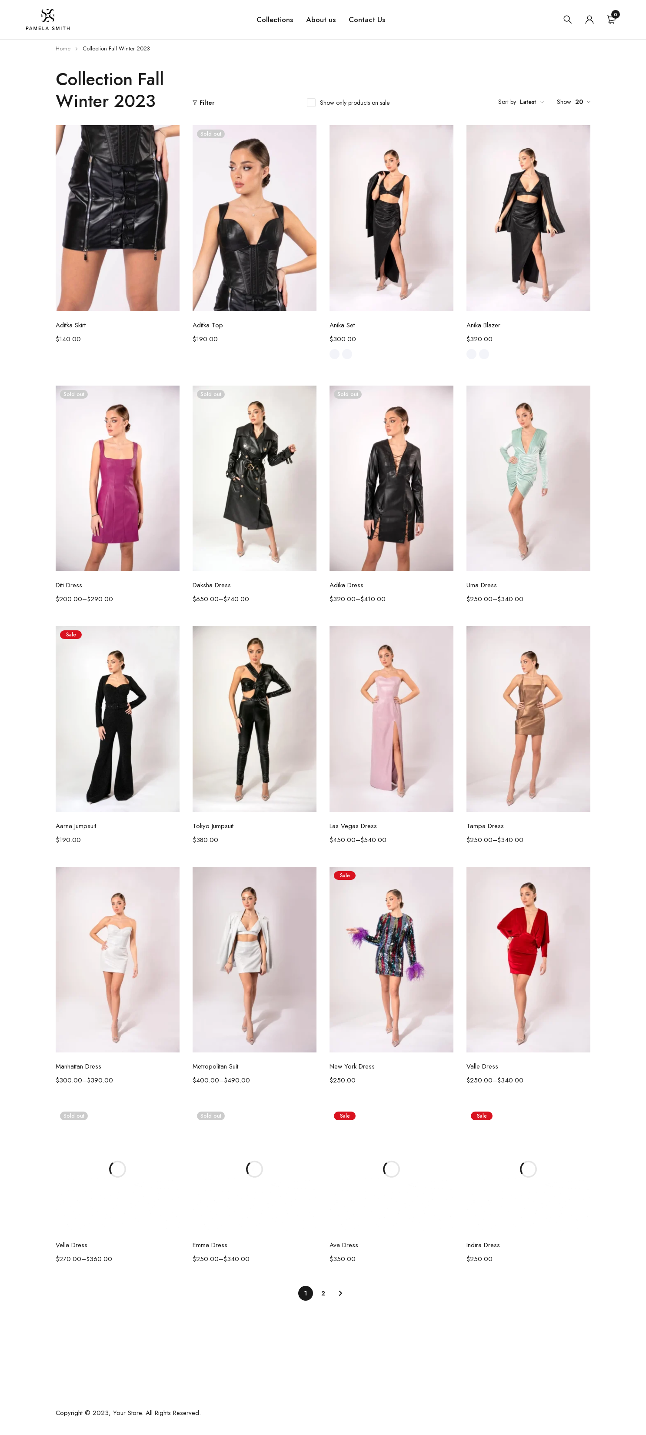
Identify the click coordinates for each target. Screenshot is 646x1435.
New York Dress (352, 1066)
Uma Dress (481, 585)
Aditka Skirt (71, 325)
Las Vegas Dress (353, 826)
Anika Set (342, 325)
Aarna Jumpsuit (76, 826)
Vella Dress (71, 1245)
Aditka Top (208, 325)
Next (340, 1293)
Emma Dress (210, 1245)
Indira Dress (483, 1245)
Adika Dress (346, 585)
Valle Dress (482, 1066)
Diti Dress (69, 585)
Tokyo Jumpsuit (213, 826)
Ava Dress (344, 1245)
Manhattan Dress (78, 1066)
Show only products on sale (355, 102)
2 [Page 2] (323, 1293)
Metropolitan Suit (215, 1066)
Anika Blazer (483, 325)
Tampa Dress (485, 826)
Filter (207, 102)
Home (63, 48)
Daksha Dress (212, 585)
